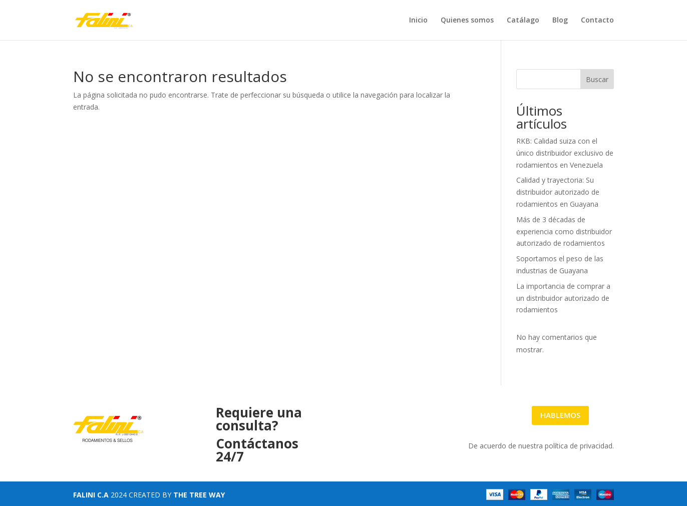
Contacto (597, 21)
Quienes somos (467, 21)
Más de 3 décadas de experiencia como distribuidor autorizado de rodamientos (564, 231)
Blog (560, 21)
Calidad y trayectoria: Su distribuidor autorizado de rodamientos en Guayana (557, 192)
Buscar (597, 79)
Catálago (523, 21)
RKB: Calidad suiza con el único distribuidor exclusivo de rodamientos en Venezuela (564, 153)
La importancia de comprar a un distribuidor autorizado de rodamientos (563, 298)
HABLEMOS (560, 415)
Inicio (418, 21)
